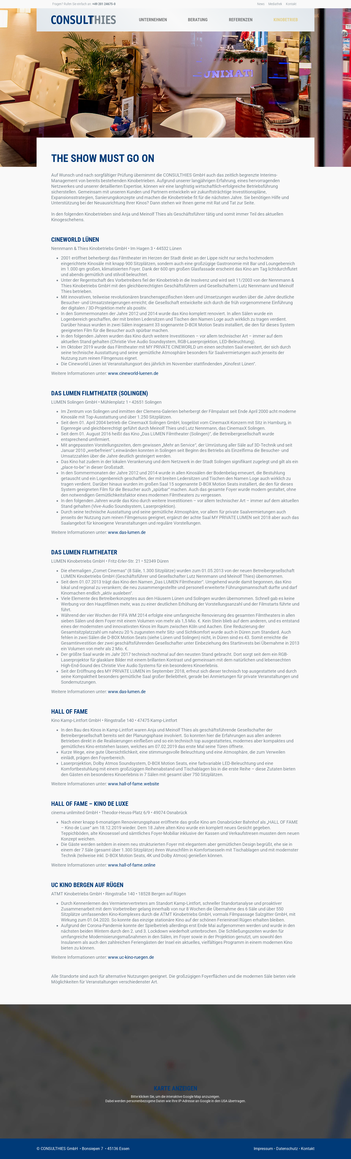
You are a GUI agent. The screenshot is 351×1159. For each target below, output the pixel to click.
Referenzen (241, 19)
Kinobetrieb (285, 19)
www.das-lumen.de (127, 532)
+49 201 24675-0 (104, 4)
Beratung (198, 19)
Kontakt (291, 4)
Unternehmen (153, 19)
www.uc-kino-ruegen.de (131, 957)
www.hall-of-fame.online (132, 865)
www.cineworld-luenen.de (133, 373)
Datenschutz (287, 1148)
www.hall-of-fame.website (133, 783)
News (260, 4)
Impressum (263, 1148)
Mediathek (275, 4)
